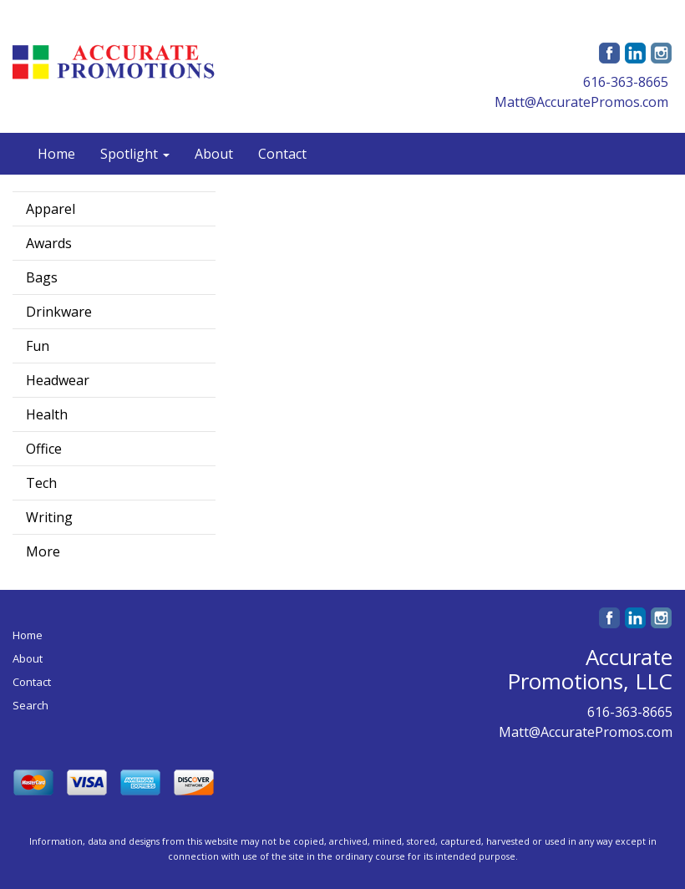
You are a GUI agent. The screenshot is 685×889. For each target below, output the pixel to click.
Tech (41, 483)
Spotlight (135, 154)
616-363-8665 (625, 82)
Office (44, 448)
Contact (282, 154)
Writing (49, 517)
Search (30, 705)
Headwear (57, 380)
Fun (37, 346)
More (43, 551)
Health (47, 414)
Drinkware (59, 311)
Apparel (50, 209)
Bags (42, 277)
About (214, 154)
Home (56, 154)
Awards (49, 243)
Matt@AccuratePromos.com (581, 102)
